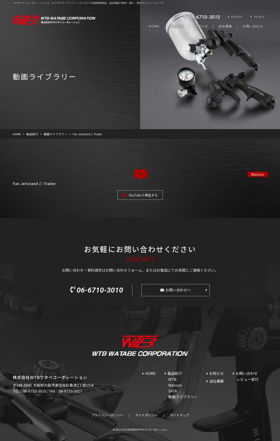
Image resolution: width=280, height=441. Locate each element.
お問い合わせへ (178, 290)
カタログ (236, 17)
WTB (172, 379)
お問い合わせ (252, 26)
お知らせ (201, 26)
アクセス (259, 17)
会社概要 (225, 26)
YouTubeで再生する (143, 195)
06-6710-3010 (204, 17)
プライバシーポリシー (107, 415)
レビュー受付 (247, 379)
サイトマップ (179, 415)
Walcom (257, 174)
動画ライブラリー (182, 396)
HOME (154, 26)
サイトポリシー (146, 415)
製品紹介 (177, 26)
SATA (172, 390)
